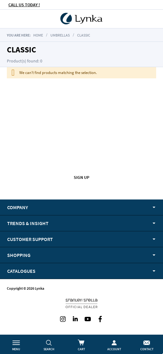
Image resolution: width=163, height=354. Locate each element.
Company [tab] (17, 207)
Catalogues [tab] (21, 271)
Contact (146, 349)
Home (38, 35)
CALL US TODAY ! (24, 4)
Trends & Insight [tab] (28, 223)
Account (114, 349)
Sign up (81, 177)
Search (49, 349)
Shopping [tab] (18, 255)
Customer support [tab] (30, 239)
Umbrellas (60, 35)
